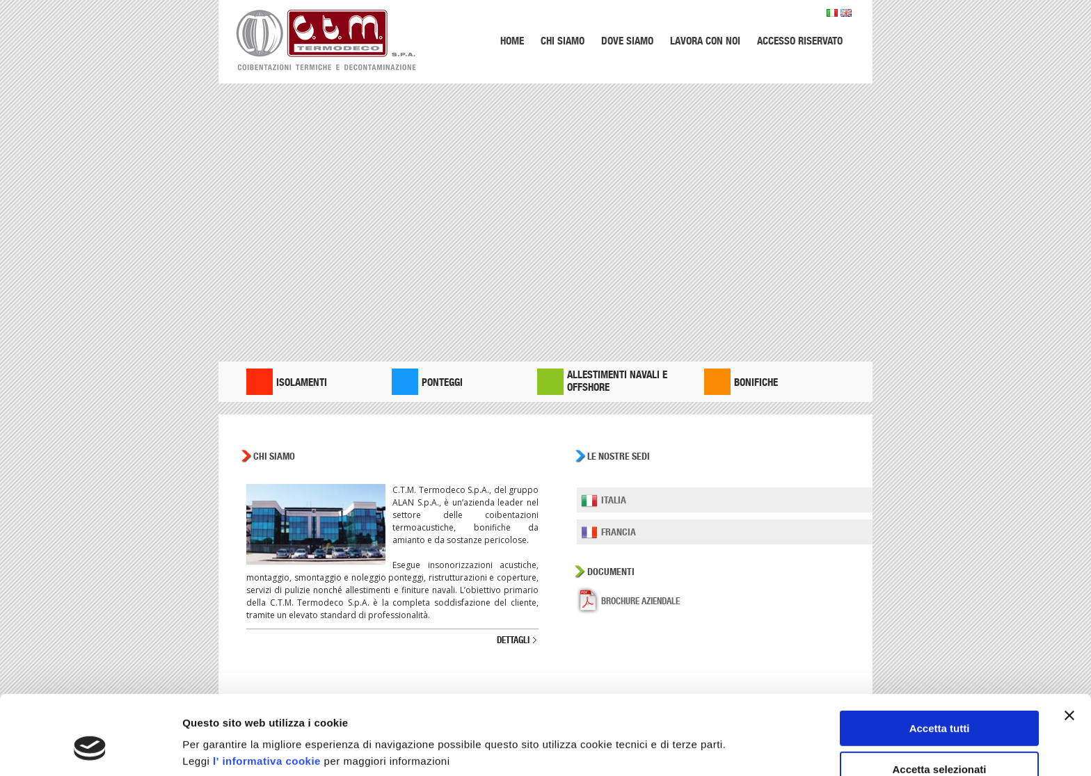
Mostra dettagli (732, 738)
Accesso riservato (800, 41)
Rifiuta (939, 741)
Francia (618, 531)
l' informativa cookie (267, 693)
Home (512, 41)
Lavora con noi (705, 41)
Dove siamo (627, 41)
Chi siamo (562, 41)
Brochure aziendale (640, 601)
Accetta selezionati (939, 701)
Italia (613, 500)
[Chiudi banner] (1069, 647)
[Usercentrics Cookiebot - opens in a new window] (90, 748)
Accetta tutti (939, 660)
